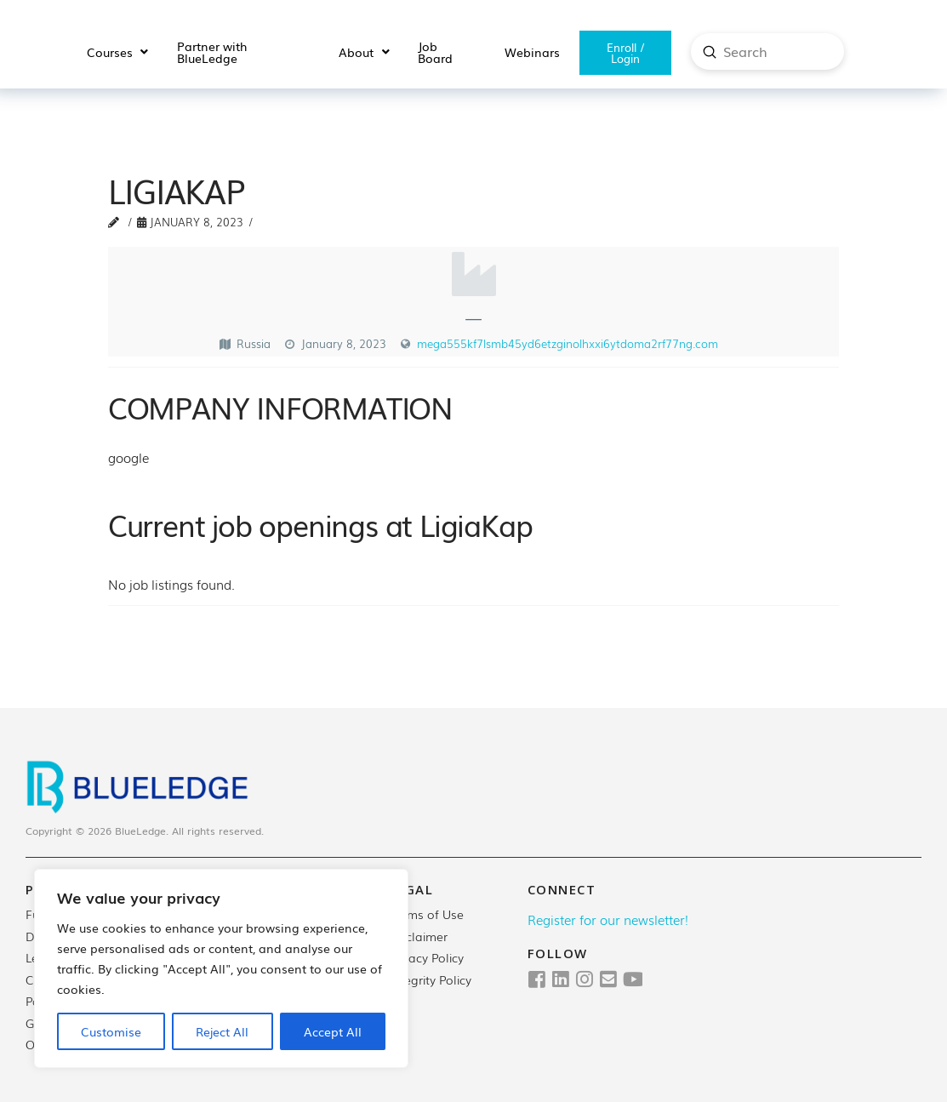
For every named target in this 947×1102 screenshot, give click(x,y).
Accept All (333, 1031)
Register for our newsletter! (608, 919)
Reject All (222, 1031)
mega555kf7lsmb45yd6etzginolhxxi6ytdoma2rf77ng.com (567, 343)
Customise (111, 1031)
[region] (221, 968)
